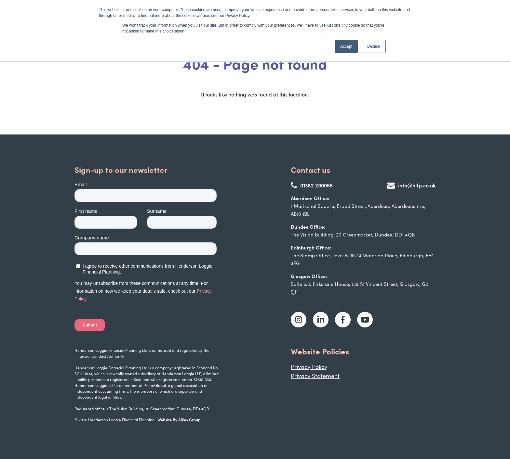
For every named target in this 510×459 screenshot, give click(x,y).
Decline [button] (373, 46)
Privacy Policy (309, 367)
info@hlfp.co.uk (411, 185)
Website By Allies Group (178, 419)
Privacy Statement (315, 376)
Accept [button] (346, 46)
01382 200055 (312, 185)
